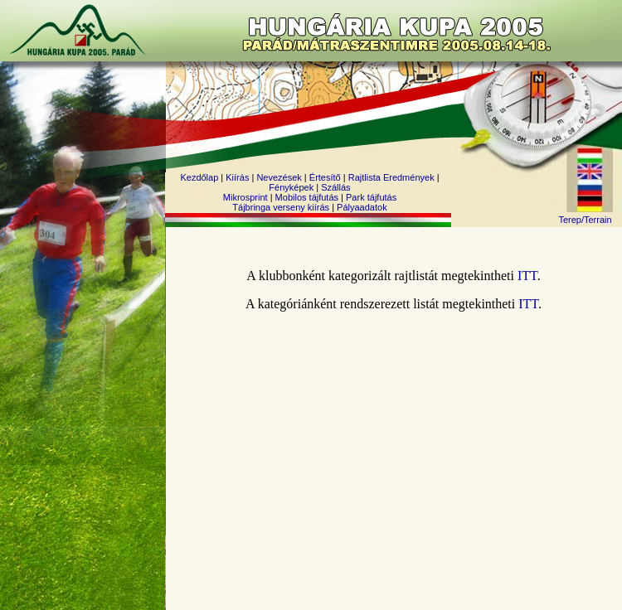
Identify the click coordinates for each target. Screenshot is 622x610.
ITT (527, 276)
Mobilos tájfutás (306, 197)
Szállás (335, 187)
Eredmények (409, 177)
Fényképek (291, 187)
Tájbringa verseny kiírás (280, 207)
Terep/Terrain (584, 220)
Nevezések (278, 177)
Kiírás (237, 177)
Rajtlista (364, 177)
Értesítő (325, 177)
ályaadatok (364, 207)
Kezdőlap (199, 177)
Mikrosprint (245, 197)
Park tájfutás (371, 197)
